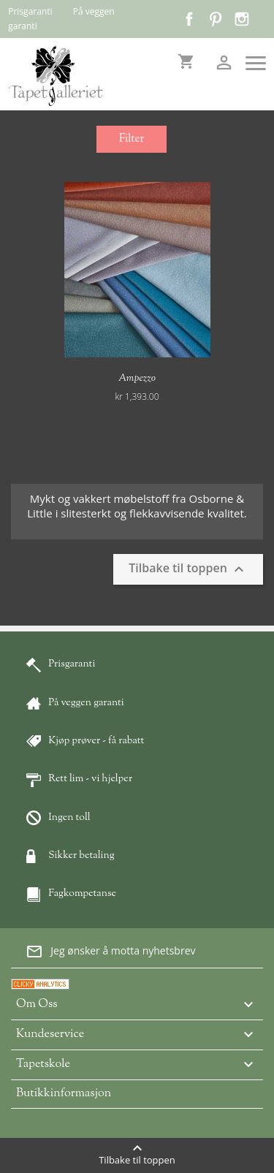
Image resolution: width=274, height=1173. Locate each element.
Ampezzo (137, 378)
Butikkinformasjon (63, 1093)
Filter (131, 139)
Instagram (242, 19)
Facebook (189, 19)
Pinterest (215, 19)
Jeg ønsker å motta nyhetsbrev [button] (110, 951)
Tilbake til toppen (188, 569)
